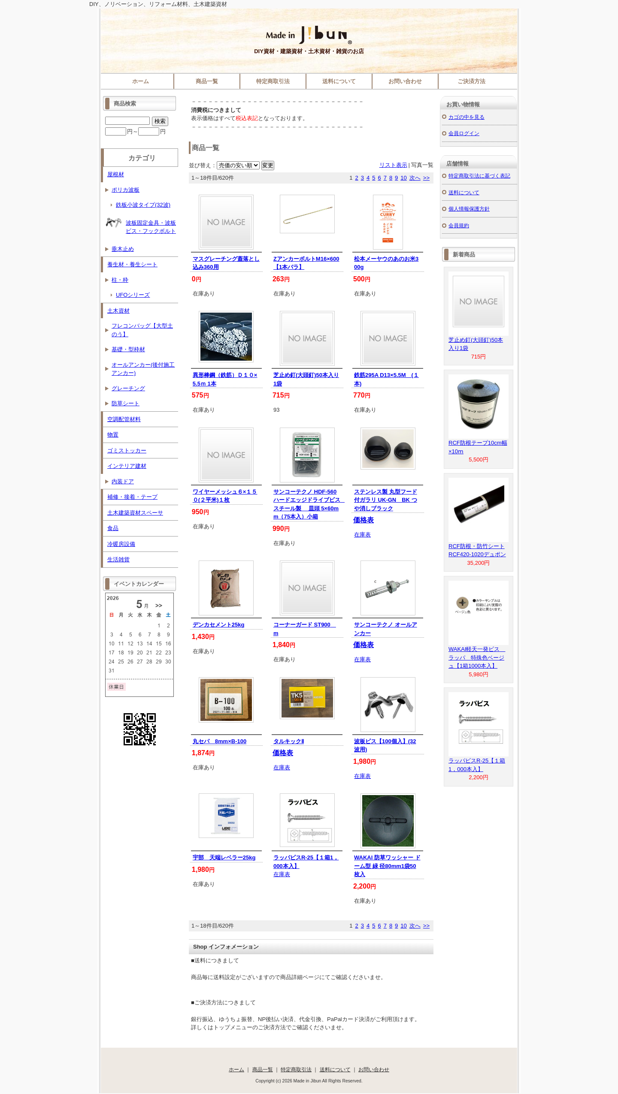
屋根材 (115, 174)
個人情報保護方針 (469, 208)
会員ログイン (463, 133)
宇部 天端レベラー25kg (224, 857)
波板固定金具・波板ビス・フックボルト (140, 224)
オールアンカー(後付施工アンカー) (143, 369)
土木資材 (118, 310)
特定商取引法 (273, 81)
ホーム (140, 81)
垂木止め (123, 249)
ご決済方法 (471, 81)
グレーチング (128, 388)
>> (426, 178)
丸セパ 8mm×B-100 (219, 741)
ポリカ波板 (125, 190)
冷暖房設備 (121, 544)
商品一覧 (207, 81)
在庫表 (362, 534)
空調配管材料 (124, 419)
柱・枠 (120, 280)
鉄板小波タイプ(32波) (143, 205)
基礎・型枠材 (128, 349)
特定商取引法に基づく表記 (479, 175)
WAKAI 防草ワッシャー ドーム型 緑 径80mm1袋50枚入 (387, 865)
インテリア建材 (126, 466)
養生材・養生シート (132, 264)
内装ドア (123, 481)
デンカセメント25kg (219, 624)
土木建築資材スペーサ (135, 512)
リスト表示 (393, 165)
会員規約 (458, 225)
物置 (112, 434)
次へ (415, 178)
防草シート (125, 403)
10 (403, 178)
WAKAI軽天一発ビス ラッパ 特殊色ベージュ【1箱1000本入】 (476, 657)
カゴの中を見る (466, 117)
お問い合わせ (405, 81)
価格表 (363, 520)
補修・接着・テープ (132, 497)
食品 (112, 528)
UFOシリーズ (133, 295)
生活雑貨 (118, 559)
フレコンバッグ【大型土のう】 (142, 330)
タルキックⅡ (288, 741)
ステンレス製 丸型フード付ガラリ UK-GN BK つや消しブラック (385, 500)
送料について (339, 81)
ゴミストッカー (126, 450)
